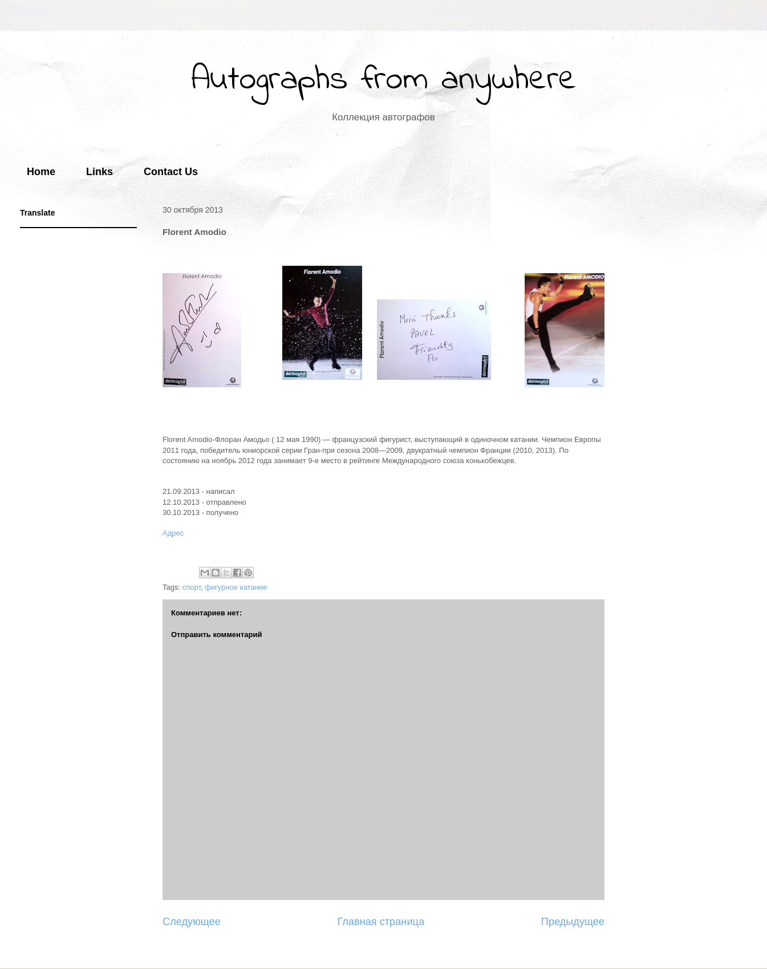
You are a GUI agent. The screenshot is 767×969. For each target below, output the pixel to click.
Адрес (173, 533)
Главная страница (380, 921)
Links (99, 171)
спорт (191, 587)
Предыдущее (572, 921)
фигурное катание (236, 587)
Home (41, 171)
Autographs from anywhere (384, 80)
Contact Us (171, 171)
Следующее (192, 921)
